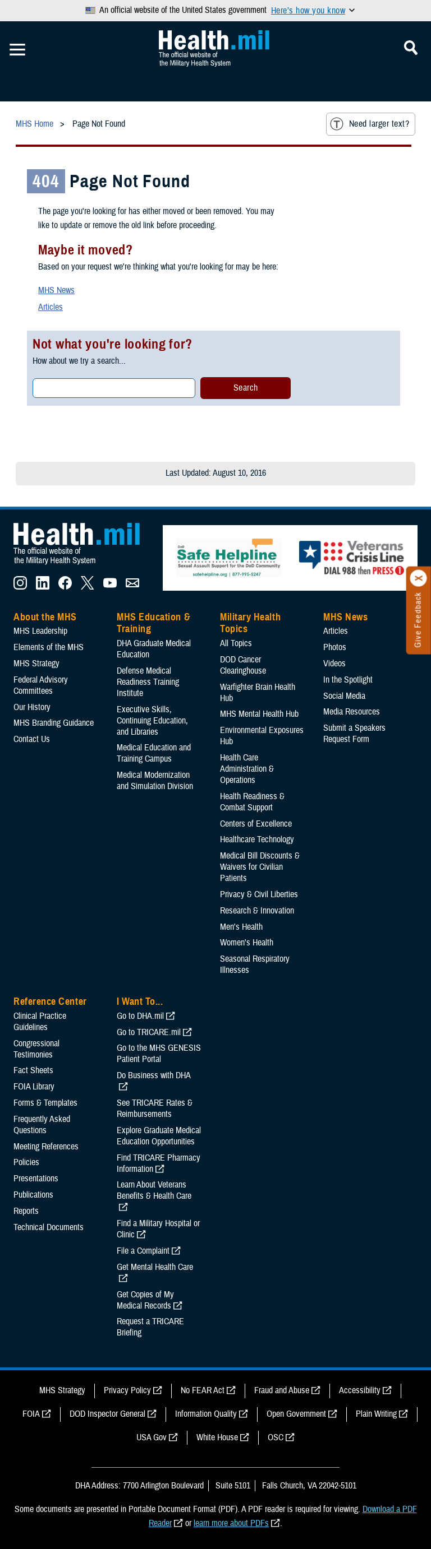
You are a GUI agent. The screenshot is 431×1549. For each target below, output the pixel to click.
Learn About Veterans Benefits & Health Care (154, 1190)
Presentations (35, 1178)
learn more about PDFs (231, 1523)
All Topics (236, 643)
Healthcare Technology (257, 839)
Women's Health (246, 942)
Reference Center (50, 1001)
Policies (26, 1162)
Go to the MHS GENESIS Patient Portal (159, 1053)
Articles (50, 307)
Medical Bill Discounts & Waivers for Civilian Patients (260, 867)
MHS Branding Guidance (53, 723)
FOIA (31, 1414)
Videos (334, 663)
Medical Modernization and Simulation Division (155, 780)
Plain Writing (376, 1414)
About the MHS (45, 617)
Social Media (344, 696)
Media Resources (351, 711)
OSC (275, 1437)
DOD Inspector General (107, 1414)
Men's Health (241, 927)
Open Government (296, 1414)
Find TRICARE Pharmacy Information (158, 1163)
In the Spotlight (348, 679)
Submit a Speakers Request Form (354, 733)
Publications (33, 1194)
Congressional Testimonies (36, 1049)
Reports (26, 1211)
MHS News (56, 290)
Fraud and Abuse (281, 1390)
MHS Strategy (36, 663)
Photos (334, 647)
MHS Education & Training (153, 623)
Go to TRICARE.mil (149, 1032)
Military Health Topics (250, 623)
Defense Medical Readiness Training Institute (148, 682)
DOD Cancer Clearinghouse (243, 665)
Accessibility (359, 1390)
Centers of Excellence (256, 823)
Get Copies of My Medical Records (145, 1300)
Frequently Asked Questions (41, 1125)
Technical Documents (48, 1227)
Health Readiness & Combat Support (252, 802)
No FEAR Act (202, 1390)
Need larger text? (369, 124)
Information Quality (206, 1414)
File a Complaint (143, 1250)
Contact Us (31, 739)
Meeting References (46, 1146)
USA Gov (151, 1437)
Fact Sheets (33, 1070)
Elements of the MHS (48, 647)
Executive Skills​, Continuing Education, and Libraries (152, 721)
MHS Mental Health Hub (259, 714)
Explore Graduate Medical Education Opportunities (159, 1136)
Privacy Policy (127, 1390)
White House (217, 1437)
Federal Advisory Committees (40, 685)
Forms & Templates (45, 1103)
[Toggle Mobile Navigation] (17, 49)
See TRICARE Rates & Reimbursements (154, 1108)
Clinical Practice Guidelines (39, 1021)
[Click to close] (418, 578)
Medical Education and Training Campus (154, 753)
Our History (32, 707)
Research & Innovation (257, 910)
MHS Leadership (40, 631)
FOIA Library (33, 1086)
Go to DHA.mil (140, 1016)
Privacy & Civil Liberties (259, 894)
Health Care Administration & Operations (247, 769)
